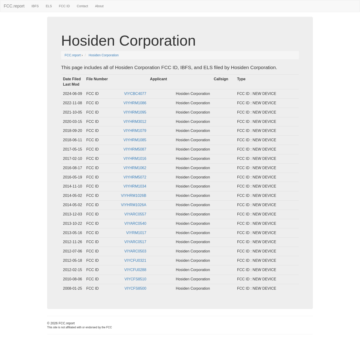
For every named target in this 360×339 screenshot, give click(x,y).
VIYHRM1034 (135, 186)
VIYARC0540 (135, 223)
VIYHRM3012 (135, 122)
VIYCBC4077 (135, 94)
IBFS (35, 6)
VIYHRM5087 (135, 149)
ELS (49, 6)
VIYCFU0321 (135, 260)
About (99, 6)
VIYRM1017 (136, 233)
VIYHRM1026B (133, 196)
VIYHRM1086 (135, 103)
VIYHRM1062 (135, 168)
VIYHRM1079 (135, 131)
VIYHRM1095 (135, 112)
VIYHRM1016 (135, 159)
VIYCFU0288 (135, 270)
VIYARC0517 (135, 242)
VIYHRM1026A (133, 205)
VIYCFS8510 (135, 279)
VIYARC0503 (135, 251)
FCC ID (64, 6)
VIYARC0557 (135, 214)
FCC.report (14, 6)
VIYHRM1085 (135, 140)
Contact (82, 6)
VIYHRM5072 (135, 177)
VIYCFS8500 (135, 288)
